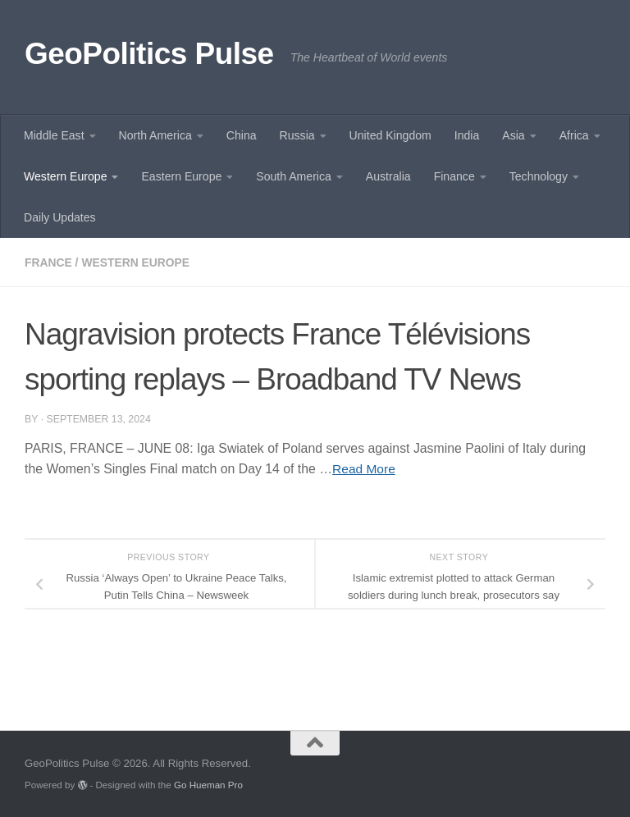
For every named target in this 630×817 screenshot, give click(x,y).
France (49, 262)
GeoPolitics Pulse (149, 54)
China (241, 135)
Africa (574, 135)
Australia (388, 176)
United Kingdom (390, 135)
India (467, 135)
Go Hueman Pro (208, 784)
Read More (364, 469)
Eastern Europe (181, 176)
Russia (297, 135)
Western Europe (65, 176)
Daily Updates (60, 217)
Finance (454, 176)
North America (155, 135)
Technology (538, 176)
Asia (513, 135)
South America (293, 176)
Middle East (54, 135)
